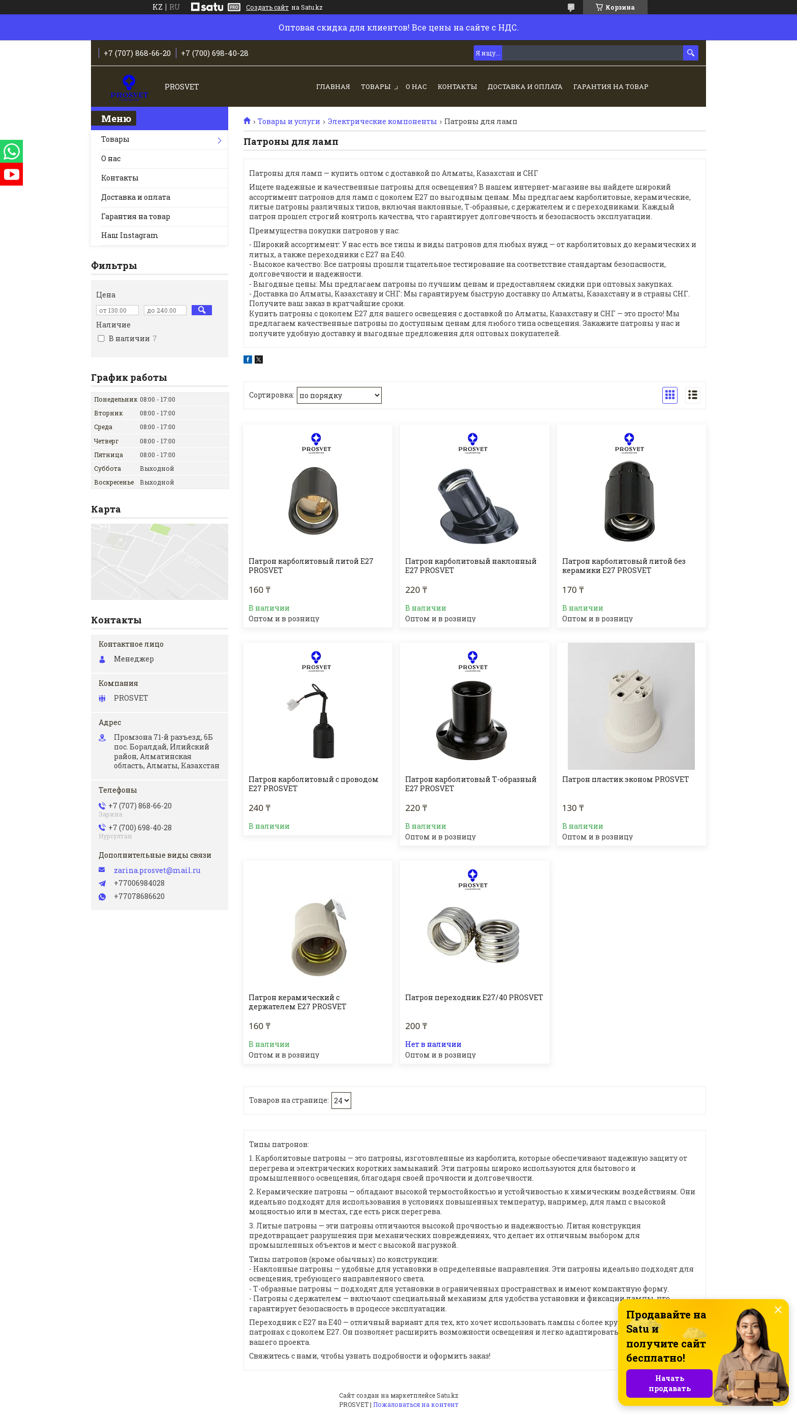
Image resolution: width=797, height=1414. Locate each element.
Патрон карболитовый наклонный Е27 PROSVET (471, 566)
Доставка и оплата (525, 86)
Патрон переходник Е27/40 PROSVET (474, 997)
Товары (375, 86)
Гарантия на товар (611, 86)
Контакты (457, 86)
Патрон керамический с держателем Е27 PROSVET (298, 1002)
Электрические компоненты (382, 121)
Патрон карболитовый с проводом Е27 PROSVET (314, 784)
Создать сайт (267, 7)
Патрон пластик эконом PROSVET (625, 779)
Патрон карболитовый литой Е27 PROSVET (311, 566)
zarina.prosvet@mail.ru (157, 870)
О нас (416, 86)
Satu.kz (447, 1395)
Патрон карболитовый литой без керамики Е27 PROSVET (624, 566)
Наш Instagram (130, 235)
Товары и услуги (289, 121)
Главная (333, 86)
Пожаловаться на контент (415, 1404)
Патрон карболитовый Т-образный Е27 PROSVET (471, 784)
